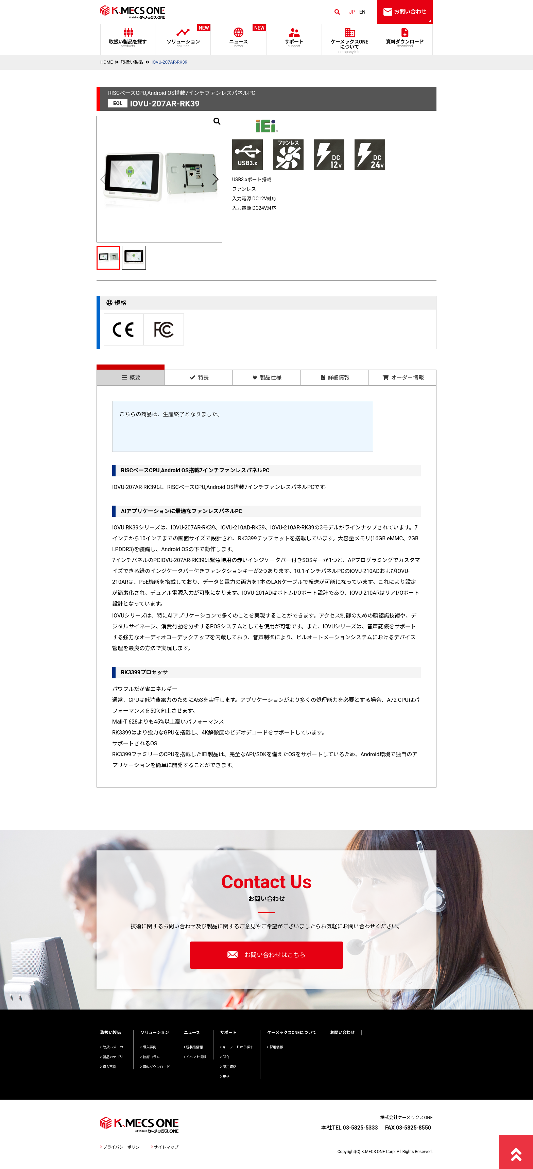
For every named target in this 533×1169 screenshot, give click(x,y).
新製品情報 (193, 1047)
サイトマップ (164, 1147)
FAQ (224, 1057)
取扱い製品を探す (128, 43)
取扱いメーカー (113, 1047)
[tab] (131, 375)
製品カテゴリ (111, 1057)
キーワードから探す (236, 1047)
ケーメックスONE (349, 46)
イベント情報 (195, 1057)
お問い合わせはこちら (266, 954)
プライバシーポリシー (122, 1147)
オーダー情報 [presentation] (403, 377)
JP (352, 12)
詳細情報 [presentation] (335, 377)
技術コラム (150, 1057)
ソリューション (183, 36)
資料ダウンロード (405, 43)
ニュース (238, 36)
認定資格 (228, 1067)
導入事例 (108, 1067)
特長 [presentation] (199, 377)
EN (362, 12)
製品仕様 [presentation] (267, 377)
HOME (106, 62)
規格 (224, 1077)
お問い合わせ (342, 1032)
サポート (293, 43)
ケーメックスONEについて (291, 1032)
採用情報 (275, 1047)
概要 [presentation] (131, 377)
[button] (215, 179)
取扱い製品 (132, 62)
